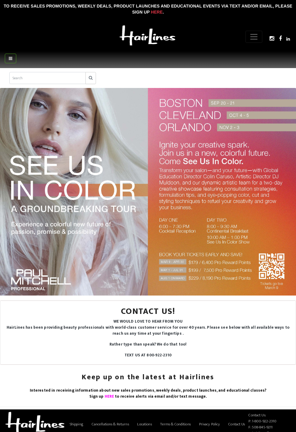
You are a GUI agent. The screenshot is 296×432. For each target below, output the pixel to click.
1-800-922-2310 (264, 421)
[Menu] (253, 37)
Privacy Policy (209, 424)
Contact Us (236, 424)
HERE (109, 396)
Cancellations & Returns (110, 424)
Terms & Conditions (175, 424)
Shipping (76, 424)
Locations (144, 424)
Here (156, 12)
